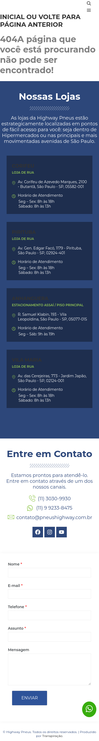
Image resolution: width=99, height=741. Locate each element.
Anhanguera (30, 298)
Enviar (29, 697)
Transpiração (52, 736)
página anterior (31, 24)
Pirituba (24, 232)
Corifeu (23, 166)
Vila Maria (27, 360)
